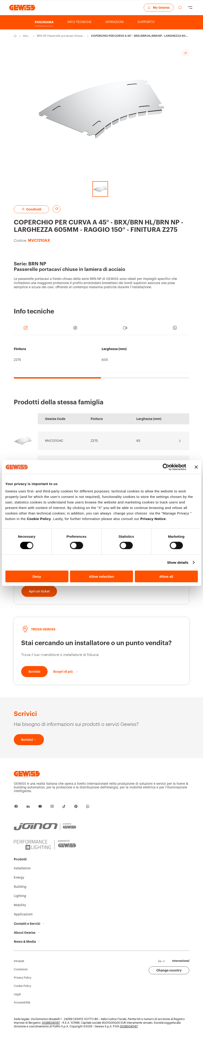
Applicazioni (23, 919)
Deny (37, 576)
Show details (178, 562)
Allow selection (101, 576)
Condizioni (21, 974)
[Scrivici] (34, 676)
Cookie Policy (39, 518)
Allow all (166, 576)
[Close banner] (196, 467)
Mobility (20, 910)
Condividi (31, 209)
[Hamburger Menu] (190, 7)
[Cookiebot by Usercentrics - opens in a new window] (166, 467)
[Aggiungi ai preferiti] (56, 209)
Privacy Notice (153, 518)
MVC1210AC (54, 441)
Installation (26, 36)
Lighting (20, 900)
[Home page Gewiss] (22, 7)
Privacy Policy (22, 982)
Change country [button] (169, 975)
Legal (17, 999)
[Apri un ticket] (39, 596)
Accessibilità (22, 1007)
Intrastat (19, 966)
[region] (101, 359)
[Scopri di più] (66, 676)
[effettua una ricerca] (180, 7)
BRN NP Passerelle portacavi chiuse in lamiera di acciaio (60, 36)
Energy (19, 882)
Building (20, 891)
